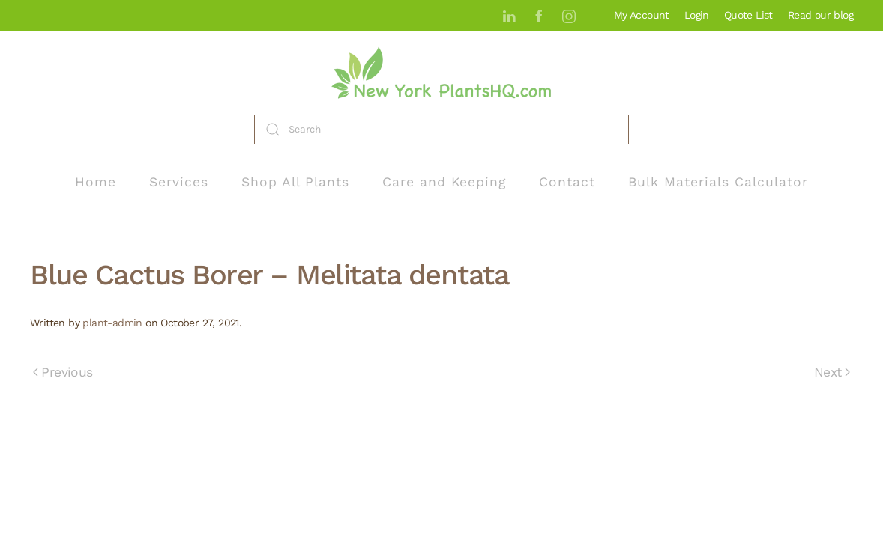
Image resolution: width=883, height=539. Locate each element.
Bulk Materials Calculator (718, 181)
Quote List (748, 15)
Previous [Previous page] (63, 372)
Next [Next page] (832, 372)
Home (95, 181)
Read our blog (820, 15)
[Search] (441, 129)
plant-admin (112, 323)
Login (696, 15)
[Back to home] (441, 73)
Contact (567, 181)
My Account (641, 15)
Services (178, 181)
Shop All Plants (295, 181)
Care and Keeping (444, 181)
